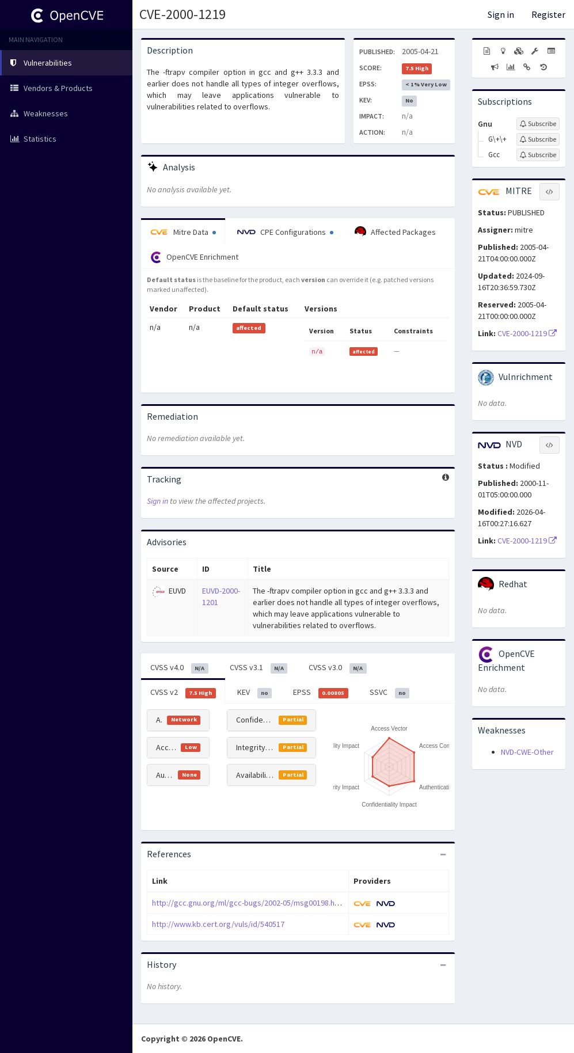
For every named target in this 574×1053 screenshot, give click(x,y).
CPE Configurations (285, 232)
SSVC (390, 692)
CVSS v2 (183, 692)
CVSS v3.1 (259, 668)
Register (548, 14)
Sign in (501, 14)
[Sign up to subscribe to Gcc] (538, 155)
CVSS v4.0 (179, 668)
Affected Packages (395, 232)
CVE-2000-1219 (182, 14)
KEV (254, 692)
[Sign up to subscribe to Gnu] (538, 123)
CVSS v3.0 (338, 668)
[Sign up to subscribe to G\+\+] (538, 139)
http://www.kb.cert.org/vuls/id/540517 (218, 924)
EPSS (320, 692)
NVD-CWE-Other (527, 752)
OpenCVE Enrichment (194, 257)
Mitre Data (183, 232)
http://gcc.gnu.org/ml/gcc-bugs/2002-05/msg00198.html (248, 903)
